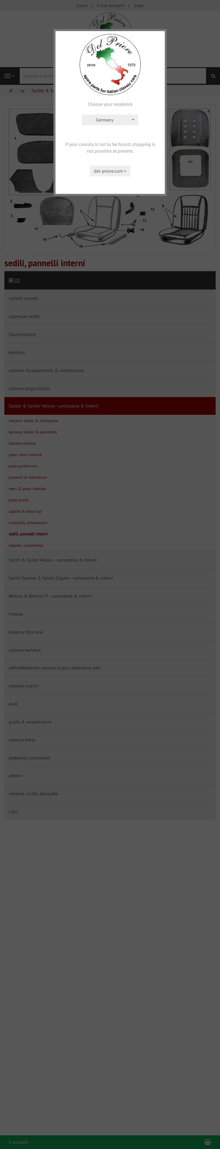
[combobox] (110, 120)
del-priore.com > (110, 171)
